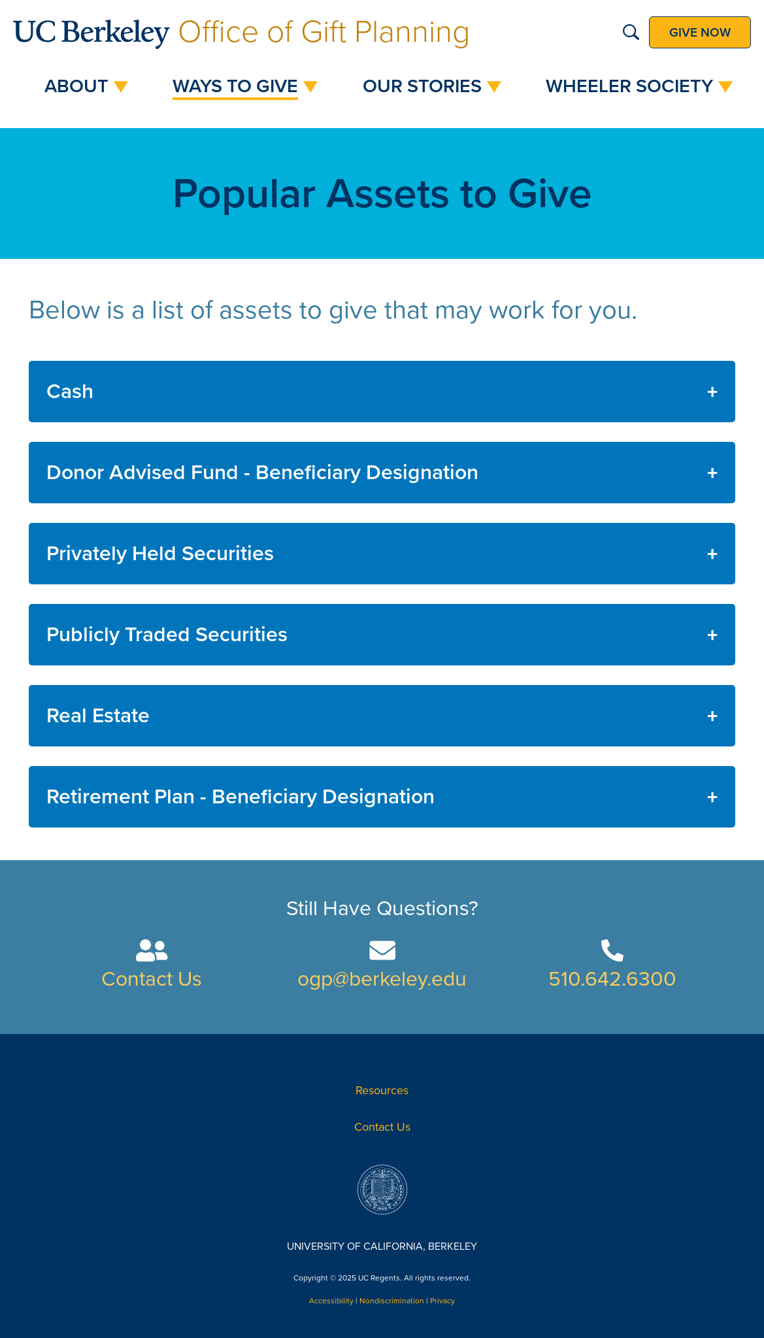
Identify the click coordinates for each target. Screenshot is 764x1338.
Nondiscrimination (391, 1300)
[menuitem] (79, 86)
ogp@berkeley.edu (382, 979)
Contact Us (151, 979)
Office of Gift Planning (241, 32)
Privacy (442, 1300)
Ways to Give (235, 86)
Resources (382, 1090)
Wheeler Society (629, 86)
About (76, 86)
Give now (700, 32)
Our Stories (422, 86)
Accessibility (331, 1300)
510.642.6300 (612, 979)
